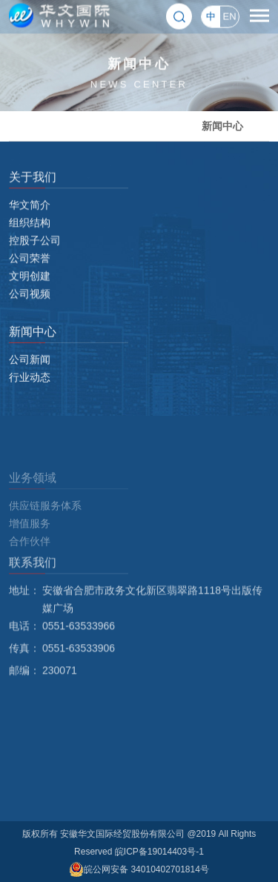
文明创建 (29, 288)
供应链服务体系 (45, 534)
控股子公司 (35, 252)
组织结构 (29, 234)
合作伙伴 (29, 569)
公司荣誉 (29, 270)
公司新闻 (29, 365)
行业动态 (29, 382)
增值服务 (29, 551)
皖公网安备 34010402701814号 (139, 869)
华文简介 (29, 216)
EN (229, 15)
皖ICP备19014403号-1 (159, 851)
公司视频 (29, 305)
